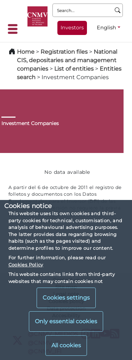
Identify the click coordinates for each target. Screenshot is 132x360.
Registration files (64, 51)
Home (25, 51)
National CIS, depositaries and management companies (67, 60)
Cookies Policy (25, 264)
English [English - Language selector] (106, 27)
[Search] (118, 10)
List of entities (74, 68)
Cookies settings (66, 297)
